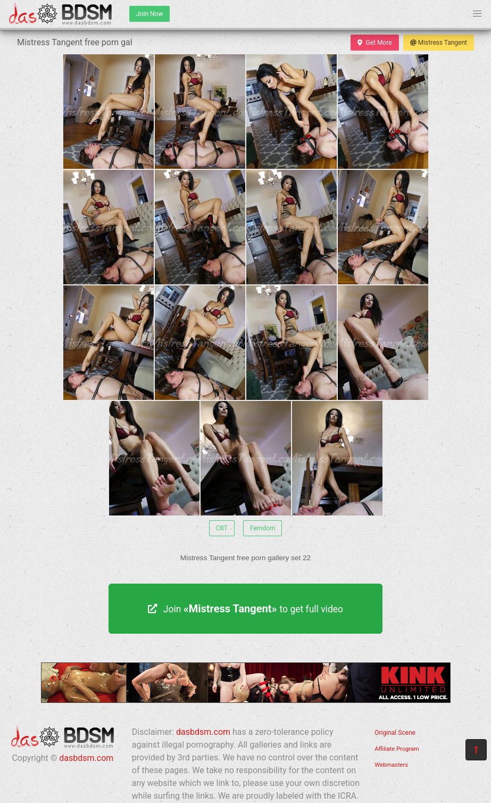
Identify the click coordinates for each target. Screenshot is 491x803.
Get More (374, 42)
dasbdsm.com (86, 758)
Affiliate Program (397, 748)
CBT (222, 528)
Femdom (263, 528)
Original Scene (395, 732)
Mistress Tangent (438, 42)
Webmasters (391, 764)
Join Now (149, 14)
